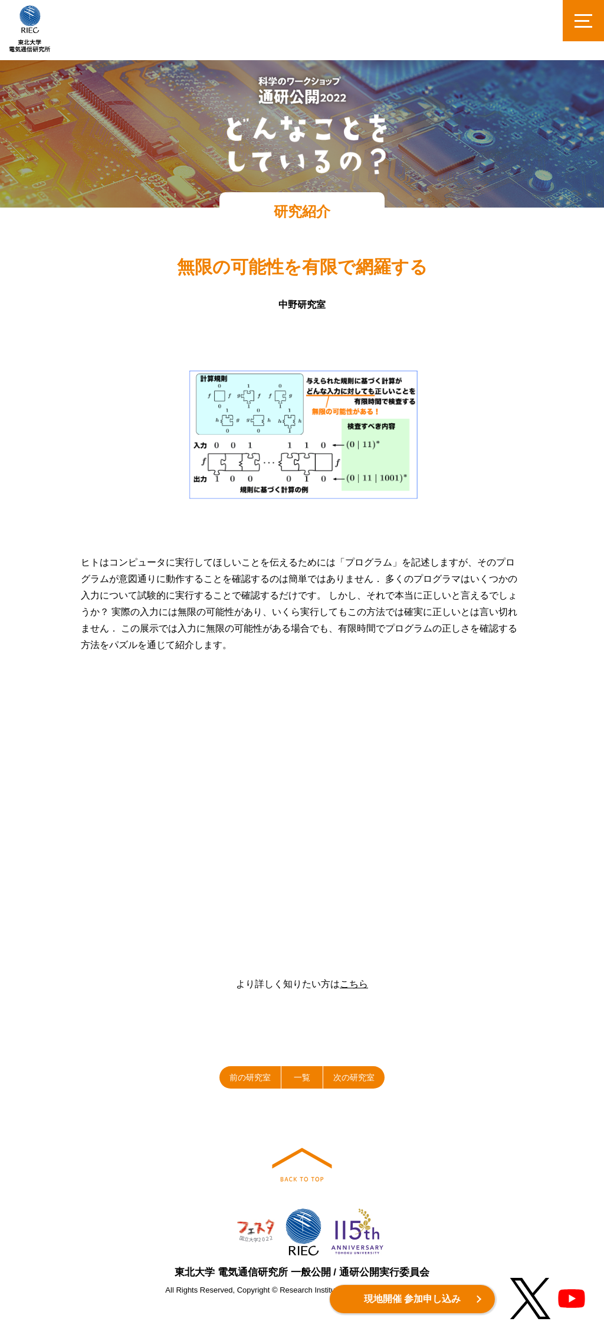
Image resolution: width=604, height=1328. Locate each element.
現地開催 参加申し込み (412, 1299)
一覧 (302, 1077)
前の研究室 (250, 1077)
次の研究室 (354, 1077)
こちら (354, 984)
